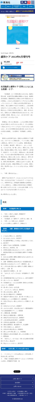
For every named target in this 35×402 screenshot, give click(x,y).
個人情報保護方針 (12, 395)
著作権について (24, 395)
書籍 (24, 6)
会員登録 (22, 3)
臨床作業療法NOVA (17, 6)
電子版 (30, 6)
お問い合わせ (17, 386)
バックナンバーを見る (11, 67)
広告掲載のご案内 (22, 391)
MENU (32, 2)
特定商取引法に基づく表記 (25, 393)
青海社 (5, 2)
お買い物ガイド (17, 378)
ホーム (3, 6)
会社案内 (17, 382)
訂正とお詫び (12, 391)
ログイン (25, 3)
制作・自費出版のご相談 (9, 393)
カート (29, 3)
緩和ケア (9, 6)
